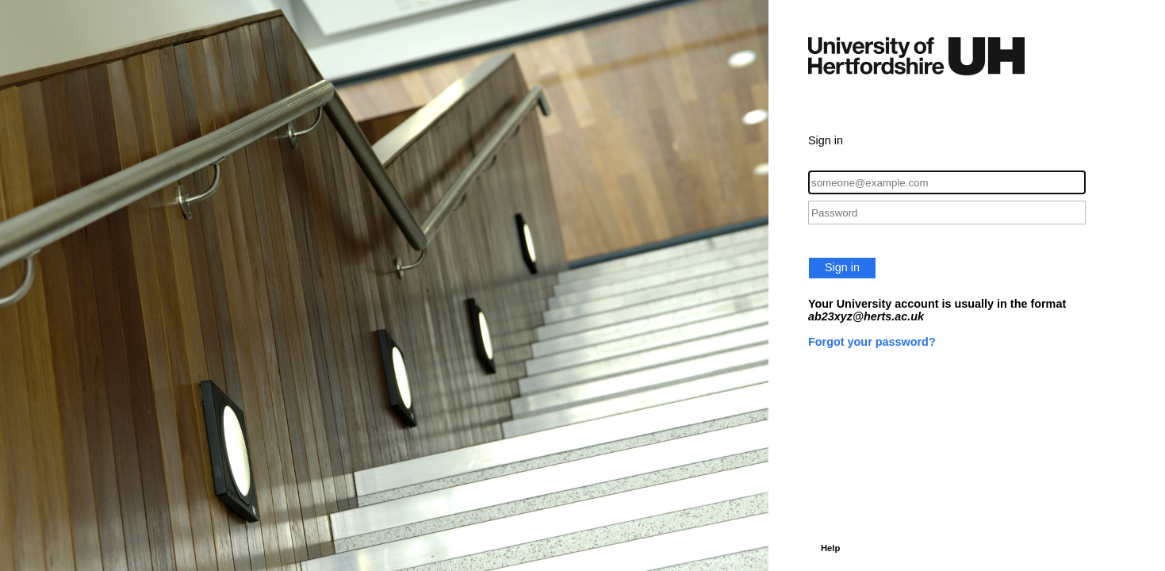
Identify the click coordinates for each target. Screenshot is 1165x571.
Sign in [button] (842, 267)
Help (830, 548)
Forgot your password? (872, 341)
